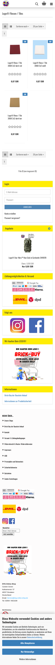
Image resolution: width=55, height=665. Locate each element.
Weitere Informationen (27, 659)
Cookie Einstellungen (10, 479)
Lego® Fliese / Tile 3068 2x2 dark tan (15, 117)
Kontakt (6, 432)
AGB (5, 455)
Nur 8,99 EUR (28, 265)
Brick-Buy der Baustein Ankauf (16, 395)
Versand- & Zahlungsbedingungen (14, 438)
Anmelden (27, 207)
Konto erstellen (10, 213)
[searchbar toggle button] (36, 3)
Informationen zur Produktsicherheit (18, 401)
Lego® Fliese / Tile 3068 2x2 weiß (40, 64)
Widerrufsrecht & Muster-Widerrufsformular (18, 444)
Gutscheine (7, 473)
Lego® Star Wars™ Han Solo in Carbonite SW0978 (27, 257)
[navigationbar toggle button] (51, 3)
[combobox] (22, 26)
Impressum (7, 450)
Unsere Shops (8, 420)
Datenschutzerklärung (34, 637)
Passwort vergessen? (12, 217)
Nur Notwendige (27, 651)
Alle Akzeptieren (28, 643)
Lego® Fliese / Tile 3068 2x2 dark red (15, 64)
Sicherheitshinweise (10, 467)
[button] (5, 26)
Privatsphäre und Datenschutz (13, 461)
